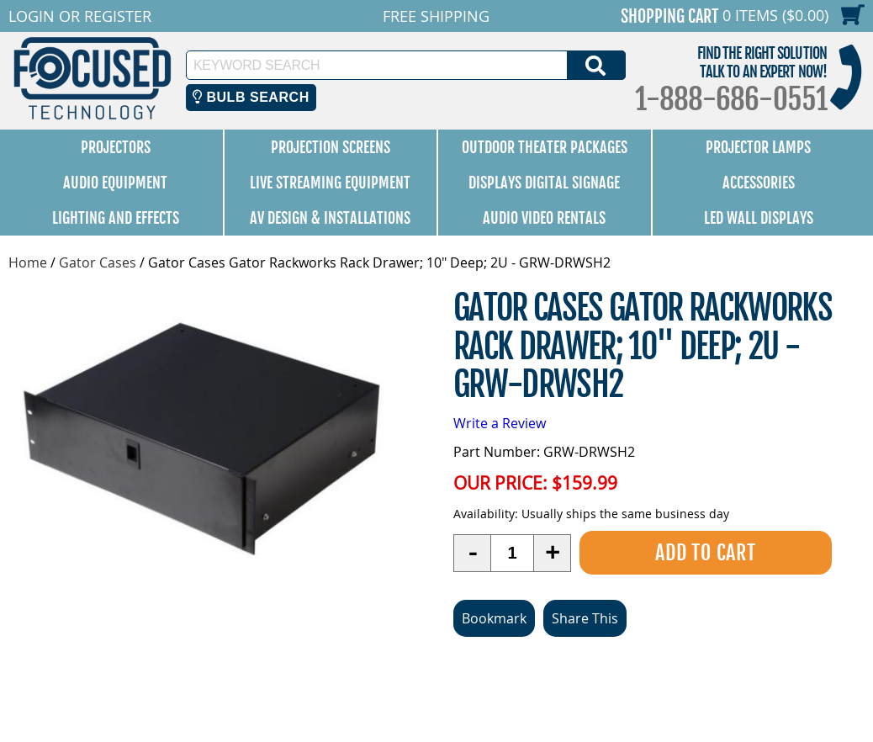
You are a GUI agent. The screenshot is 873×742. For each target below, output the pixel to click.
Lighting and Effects (115, 218)
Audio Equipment (115, 182)
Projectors (116, 147)
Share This (585, 618)
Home (27, 262)
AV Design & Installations (330, 218)
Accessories (758, 182)
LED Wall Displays (758, 218)
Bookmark (494, 618)
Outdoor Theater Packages (544, 147)
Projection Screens (330, 147)
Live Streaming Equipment (330, 182)
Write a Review (499, 423)
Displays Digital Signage (544, 182)
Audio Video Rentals (544, 218)
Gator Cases (97, 262)
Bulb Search (251, 97)
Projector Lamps (758, 147)
